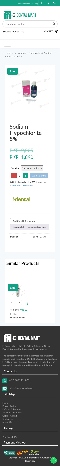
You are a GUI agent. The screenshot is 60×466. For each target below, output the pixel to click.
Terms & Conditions (12, 412)
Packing (15, 167)
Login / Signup (13, 31)
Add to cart (39, 175)
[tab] (23, 221)
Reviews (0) (18, 226)
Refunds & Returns (11, 409)
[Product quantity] (20, 175)
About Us (7, 422)
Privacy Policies (9, 406)
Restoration (20, 53)
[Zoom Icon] (30, 89)
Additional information (24, 221)
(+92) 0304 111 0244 (19, 380)
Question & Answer (37, 226)
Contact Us (7, 419)
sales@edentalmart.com (21, 388)
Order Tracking (9, 415)
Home (8, 53)
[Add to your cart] (27, 302)
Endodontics (35, 53)
